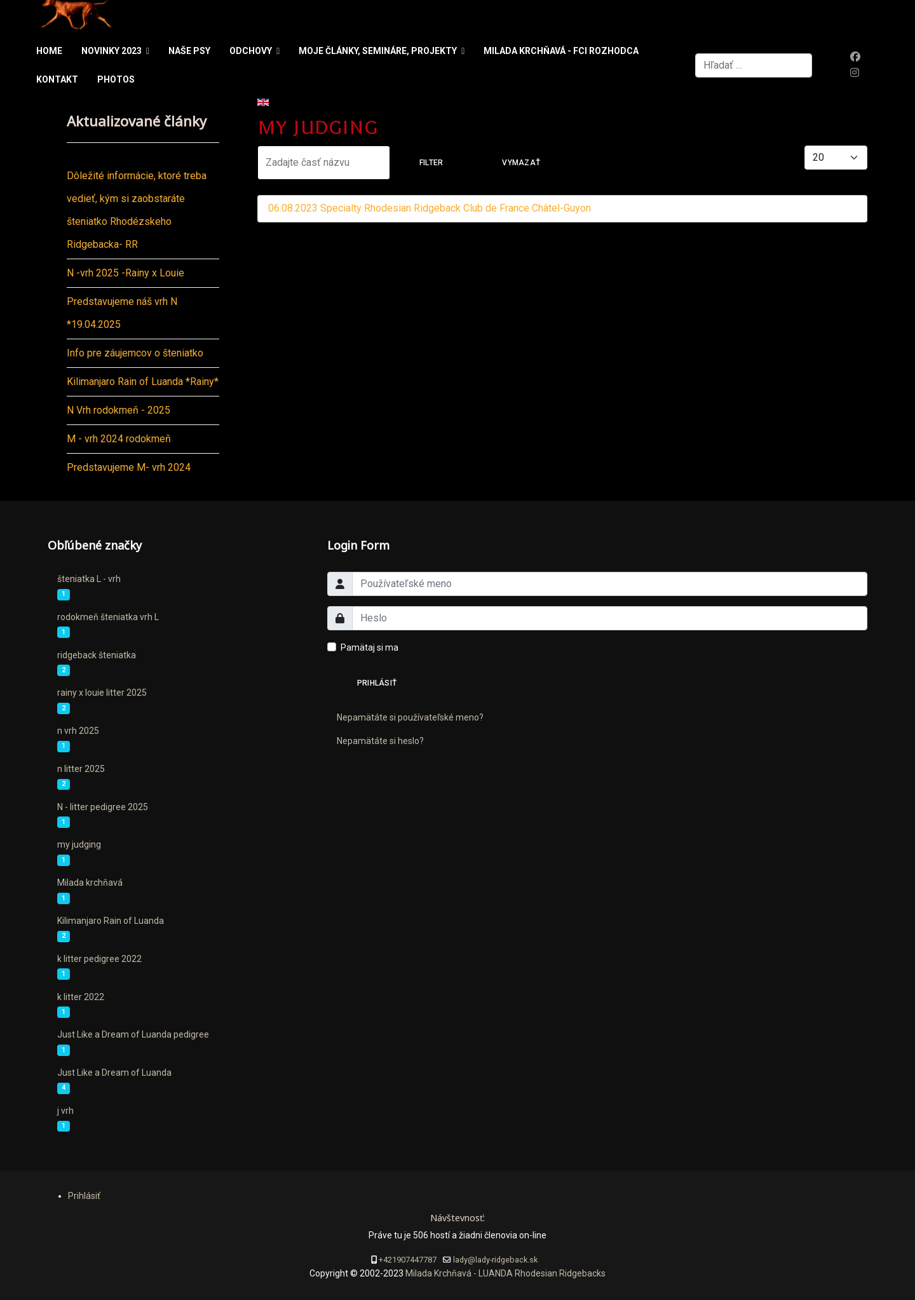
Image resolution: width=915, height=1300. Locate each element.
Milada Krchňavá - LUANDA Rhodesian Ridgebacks (504, 1273)
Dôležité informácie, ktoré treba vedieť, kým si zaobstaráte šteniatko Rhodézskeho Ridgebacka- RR (137, 210)
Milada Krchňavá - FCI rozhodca (561, 51)
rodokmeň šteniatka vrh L (108, 617)
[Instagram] (854, 73)
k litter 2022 (80, 997)
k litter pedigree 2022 (99, 959)
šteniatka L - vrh (89, 579)
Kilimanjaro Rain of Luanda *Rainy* (143, 382)
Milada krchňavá (90, 882)
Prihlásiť (376, 683)
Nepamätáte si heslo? (380, 741)
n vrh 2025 (78, 731)
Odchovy (250, 51)
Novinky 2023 (111, 51)
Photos (116, 79)
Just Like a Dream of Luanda (114, 1072)
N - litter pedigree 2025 (102, 807)
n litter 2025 (81, 769)
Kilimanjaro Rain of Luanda (110, 921)
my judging (79, 844)
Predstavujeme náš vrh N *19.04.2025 (122, 312)
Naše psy (189, 51)
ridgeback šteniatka (96, 655)
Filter (431, 162)
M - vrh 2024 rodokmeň (119, 439)
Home (49, 51)
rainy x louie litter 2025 (102, 692)
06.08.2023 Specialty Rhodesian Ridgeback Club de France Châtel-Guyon (429, 208)
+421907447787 (408, 1259)
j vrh (65, 1111)
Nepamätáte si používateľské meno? (410, 717)
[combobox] (753, 65)
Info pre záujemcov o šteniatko (135, 353)
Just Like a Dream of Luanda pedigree (133, 1034)
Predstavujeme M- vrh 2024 (129, 467)
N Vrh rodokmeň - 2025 (118, 410)
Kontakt (57, 79)
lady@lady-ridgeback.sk (495, 1259)
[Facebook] (855, 57)
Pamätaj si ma (369, 647)
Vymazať (521, 162)
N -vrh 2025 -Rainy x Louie (125, 273)
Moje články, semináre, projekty (378, 51)
